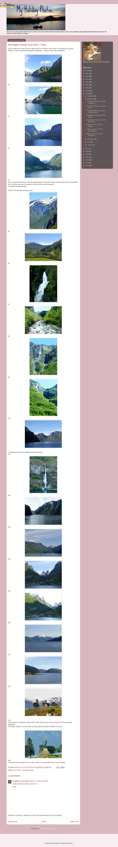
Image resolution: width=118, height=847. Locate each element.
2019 (87, 90)
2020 (87, 88)
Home (43, 822)
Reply (14, 786)
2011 (87, 165)
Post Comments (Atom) (47, 828)
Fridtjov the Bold (58, 722)
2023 (87, 79)
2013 (87, 160)
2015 (87, 154)
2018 (87, 93)
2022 (87, 82)
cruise (15, 770)
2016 (87, 151)
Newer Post (12, 822)
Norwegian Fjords (28, 770)
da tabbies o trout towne (21, 781)
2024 (87, 76)
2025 (87, 73)
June (89, 142)
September (91, 139)
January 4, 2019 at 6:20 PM (39, 781)
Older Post (74, 822)
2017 (87, 148)
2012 (87, 163)
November (90, 99)
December (90, 96)
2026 (87, 70)
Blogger (70, 843)
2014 (87, 157)
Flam (19, 770)
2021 (87, 85)
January (90, 145)
